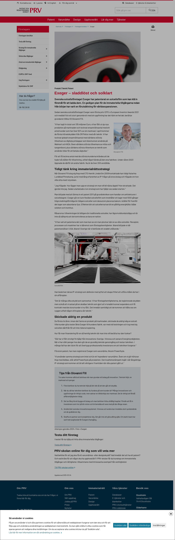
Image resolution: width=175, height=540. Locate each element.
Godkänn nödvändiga (140, 525)
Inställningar (159, 525)
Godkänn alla (120, 525)
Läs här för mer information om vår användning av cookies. (34, 532)
